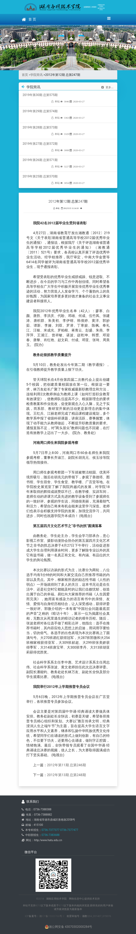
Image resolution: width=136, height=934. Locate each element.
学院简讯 (36, 75)
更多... (107, 87)
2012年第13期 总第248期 (66, 775)
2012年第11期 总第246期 (66, 765)
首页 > (26, 75)
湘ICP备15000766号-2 (52, 916)
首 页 (29, 19)
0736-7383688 (51, 835)
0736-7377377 (51, 830)
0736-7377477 (69, 830)
